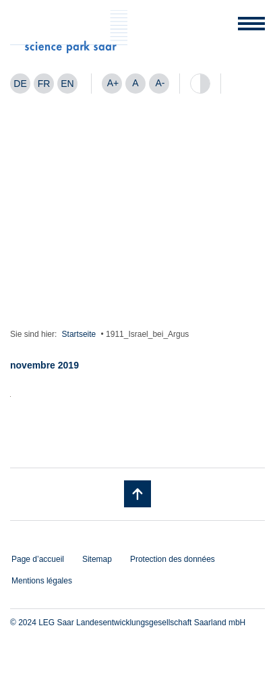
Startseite (79, 334)
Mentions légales (41, 580)
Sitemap (97, 559)
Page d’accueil (37, 559)
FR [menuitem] (44, 83)
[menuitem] (20, 83)
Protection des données (172, 559)
